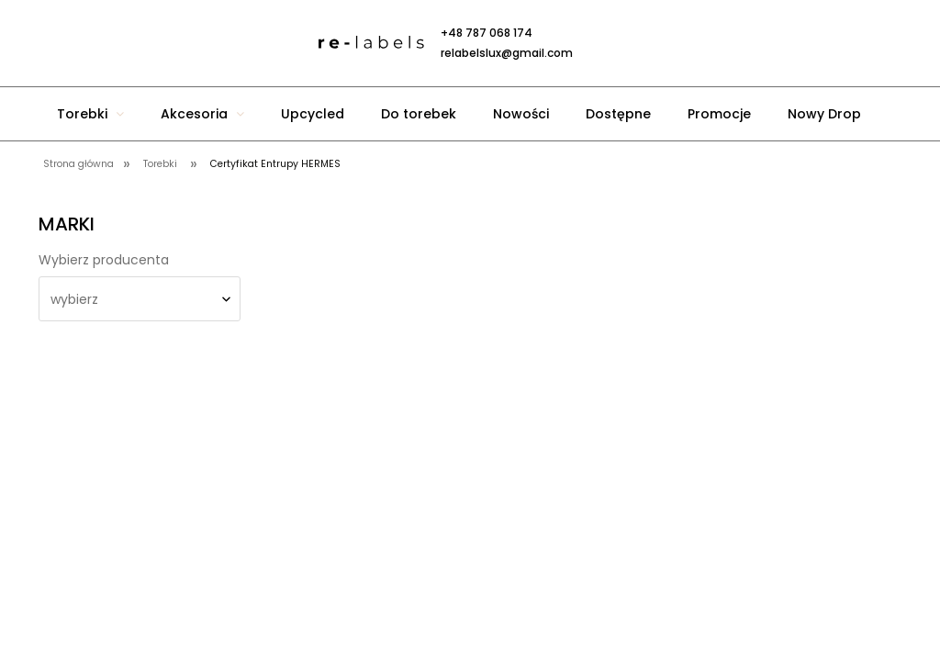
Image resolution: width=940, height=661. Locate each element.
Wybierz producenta (104, 259)
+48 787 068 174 (486, 32)
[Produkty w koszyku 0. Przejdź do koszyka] (635, 43)
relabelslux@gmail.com (507, 53)
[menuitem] (90, 113)
